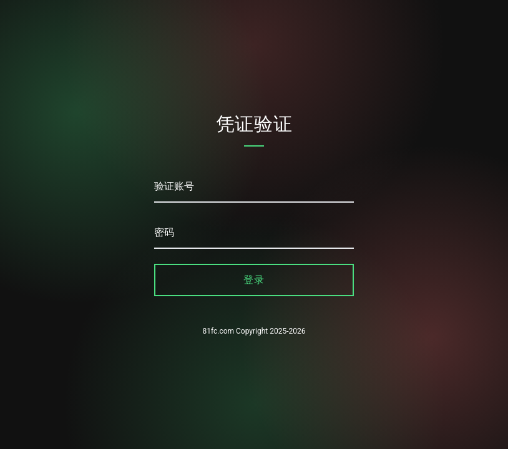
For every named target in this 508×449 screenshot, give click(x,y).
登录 (254, 280)
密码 (164, 232)
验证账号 (174, 186)
